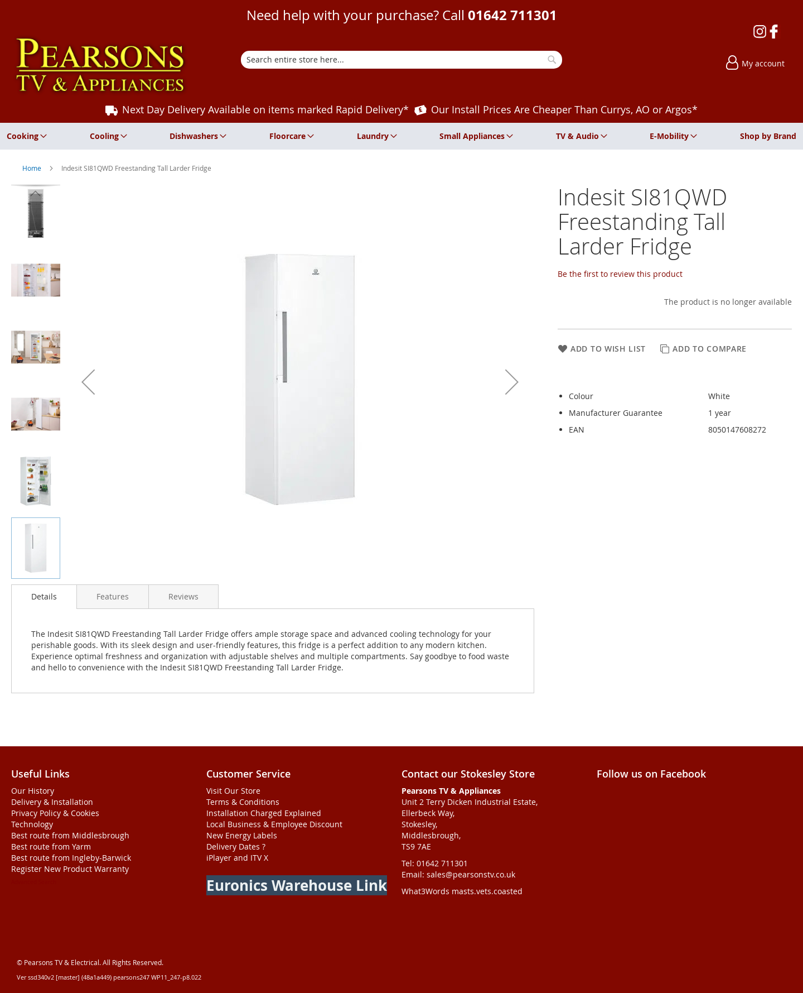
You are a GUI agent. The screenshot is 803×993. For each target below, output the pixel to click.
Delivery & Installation (52, 802)
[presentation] (44, 596)
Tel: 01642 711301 (435, 863)
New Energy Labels (241, 835)
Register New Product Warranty (70, 869)
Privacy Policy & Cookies (55, 813)
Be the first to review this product (620, 273)
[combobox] (401, 60)
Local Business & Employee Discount (274, 824)
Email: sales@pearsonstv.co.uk (458, 874)
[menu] (401, 136)
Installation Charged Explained (263, 813)
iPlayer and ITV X (237, 857)
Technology (32, 824)
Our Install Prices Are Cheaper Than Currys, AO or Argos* (564, 109)
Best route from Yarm (51, 846)
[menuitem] (25, 136)
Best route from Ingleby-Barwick (71, 857)
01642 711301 (512, 15)
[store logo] (100, 65)
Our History (32, 790)
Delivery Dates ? (235, 846)
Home (32, 168)
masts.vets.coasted (487, 891)
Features (112, 596)
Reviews (183, 596)
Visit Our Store (233, 790)
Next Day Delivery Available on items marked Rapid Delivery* (265, 109)
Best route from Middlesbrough (70, 835)
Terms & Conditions (242, 802)
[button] (88, 382)
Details (44, 596)
